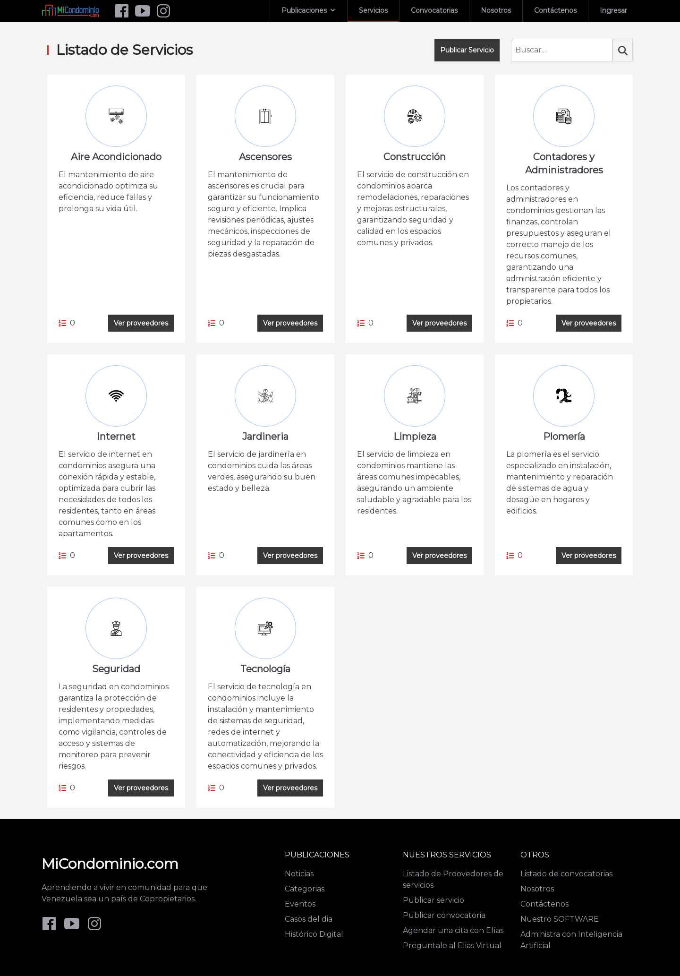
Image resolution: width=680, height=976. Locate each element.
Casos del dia (308, 919)
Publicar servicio (433, 900)
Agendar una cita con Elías (453, 930)
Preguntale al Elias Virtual (452, 945)
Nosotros (496, 10)
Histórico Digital (314, 934)
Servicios (373, 10)
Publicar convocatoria (444, 915)
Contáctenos (555, 10)
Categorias (304, 888)
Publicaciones (304, 10)
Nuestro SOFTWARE (559, 919)
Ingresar (613, 10)
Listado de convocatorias (566, 873)
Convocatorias (434, 10)
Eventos (300, 903)
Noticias (299, 873)
